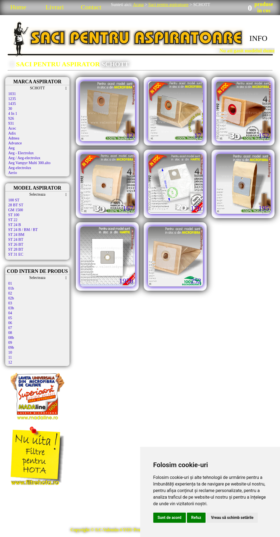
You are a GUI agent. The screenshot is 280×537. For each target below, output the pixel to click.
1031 (12, 94)
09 (10, 343)
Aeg (11, 148)
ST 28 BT (15, 249)
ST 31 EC (15, 254)
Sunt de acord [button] (169, 517)
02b (11, 298)
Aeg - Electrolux (21, 153)
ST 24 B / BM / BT (23, 230)
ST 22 (13, 220)
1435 (12, 104)
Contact (91, 7)
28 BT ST (15, 205)
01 (10, 283)
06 (10, 323)
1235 (12, 99)
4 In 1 (12, 114)
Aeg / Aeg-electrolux (24, 158)
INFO (258, 38)
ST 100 (13, 215)
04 (10, 313)
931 (11, 123)
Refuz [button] (196, 517)
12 (10, 362)
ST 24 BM (16, 235)
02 (10, 293)
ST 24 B (14, 225)
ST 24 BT (15, 240)
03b (11, 308)
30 (10, 109)
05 (10, 318)
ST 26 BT (15, 244)
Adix (12, 133)
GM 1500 (15, 210)
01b (11, 288)
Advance (15, 143)
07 (10, 328)
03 (10, 303)
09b (11, 347)
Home (18, 7)
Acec (12, 128)
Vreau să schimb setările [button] (232, 517)
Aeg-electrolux (19, 168)
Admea (13, 138)
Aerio (12, 173)
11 (10, 357)
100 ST (13, 200)
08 (10, 333)
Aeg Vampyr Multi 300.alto (29, 163)
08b (11, 338)
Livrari (54, 7)
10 (10, 352)
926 (11, 118)
